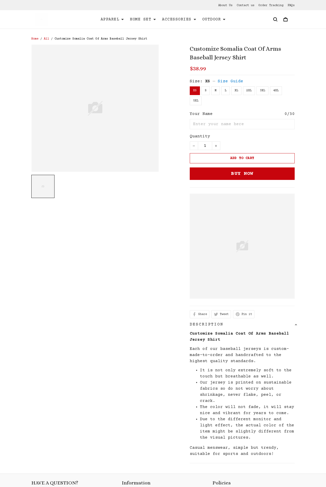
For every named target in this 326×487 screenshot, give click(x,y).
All (46, 39)
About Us (225, 5)
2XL (249, 90)
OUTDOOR (214, 19)
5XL (195, 100)
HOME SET (143, 19)
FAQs (291, 5)
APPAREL (112, 19)
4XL (276, 90)
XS (207, 81)
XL (236, 90)
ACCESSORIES (179, 19)
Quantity (200, 136)
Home (34, 39)
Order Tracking (271, 5)
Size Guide (230, 81)
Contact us (245, 5)
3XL (262, 90)
